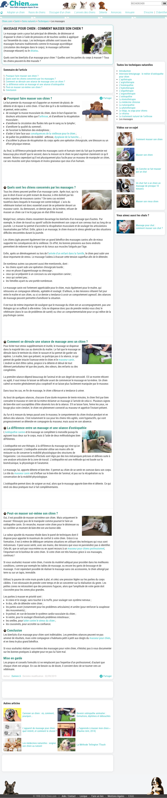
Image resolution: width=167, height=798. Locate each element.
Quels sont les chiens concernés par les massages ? (31, 78)
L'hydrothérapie (126, 88)
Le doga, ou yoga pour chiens (133, 110)
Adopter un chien (16, 12)
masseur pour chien (100, 638)
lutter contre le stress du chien (39, 620)
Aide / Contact (69, 796)
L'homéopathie (126, 85)
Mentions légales (116, 796)
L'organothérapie (127, 93)
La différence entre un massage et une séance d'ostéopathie (35, 84)
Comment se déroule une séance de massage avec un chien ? (35, 81)
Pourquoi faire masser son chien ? (22, 75)
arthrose (43, 116)
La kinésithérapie (127, 99)
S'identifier (161, 12)
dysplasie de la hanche (66, 137)
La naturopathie (126, 105)
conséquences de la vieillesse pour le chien (52, 133)
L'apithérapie (125, 79)
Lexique (83, 796)
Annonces (116, 12)
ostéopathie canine (15, 432)
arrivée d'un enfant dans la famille (66, 253)
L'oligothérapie (126, 90)
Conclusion (11, 90)
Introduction (125, 71)
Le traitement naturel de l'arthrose (135, 116)
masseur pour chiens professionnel (86, 548)
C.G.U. (131, 796)
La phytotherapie (127, 107)
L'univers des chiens (84, 12)
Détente (103, 12)
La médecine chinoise (129, 102)
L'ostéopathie (125, 96)
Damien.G (16, 676)
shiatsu (34, 50)
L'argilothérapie (126, 82)
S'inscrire (148, 12)
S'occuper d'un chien (59, 12)
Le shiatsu (124, 113)
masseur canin (66, 359)
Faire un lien (97, 796)
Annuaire (129, 12)
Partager (106, 98)
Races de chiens (37, 12)
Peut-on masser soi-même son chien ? (24, 87)
